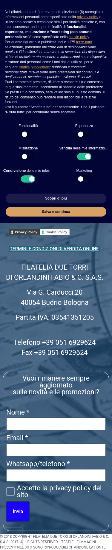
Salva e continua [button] (56, 212)
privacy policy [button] (87, 17)
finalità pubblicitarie (34, 67)
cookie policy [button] (79, 37)
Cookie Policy (56, 232)
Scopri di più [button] (56, 198)
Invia (18, 511)
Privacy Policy (26, 232)
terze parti (84, 42)
